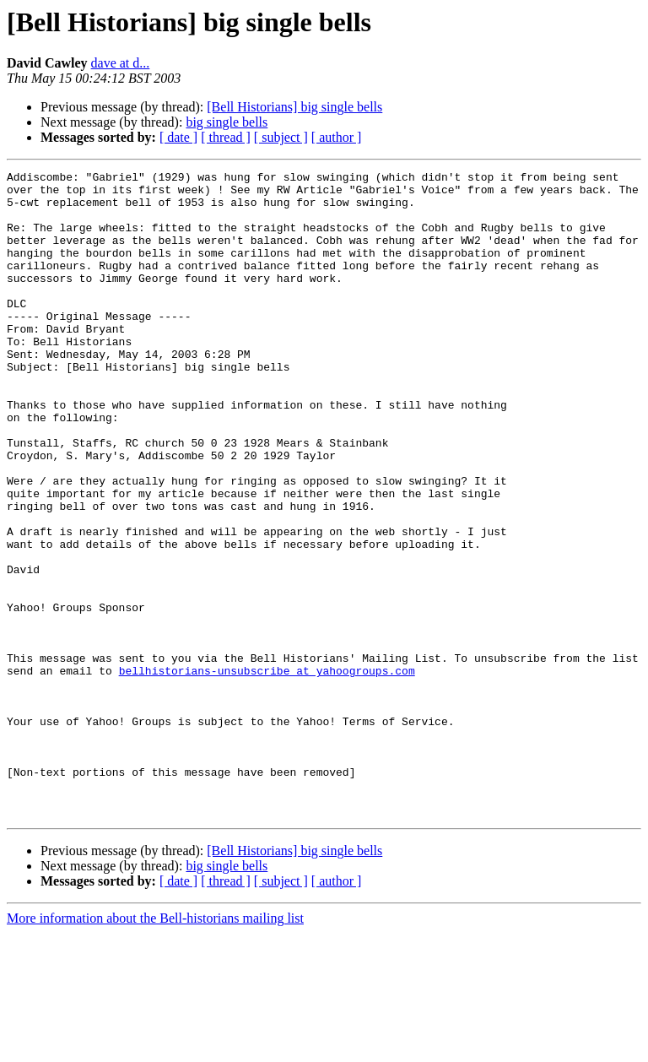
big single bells (226, 122)
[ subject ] (281, 137)
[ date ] (178, 137)
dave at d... (120, 63)
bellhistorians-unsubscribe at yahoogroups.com (267, 771)
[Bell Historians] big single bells (294, 107)
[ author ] (336, 137)
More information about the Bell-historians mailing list (155, 1047)
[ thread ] (226, 137)
